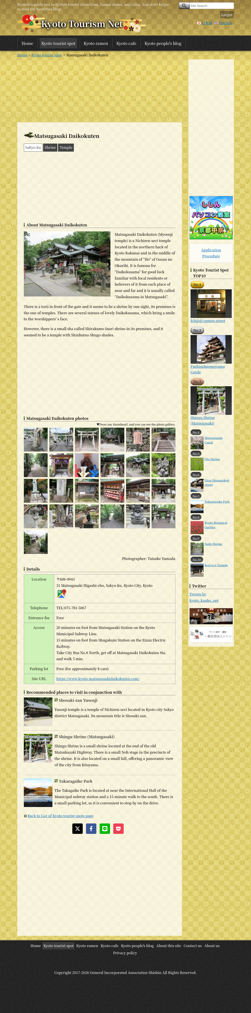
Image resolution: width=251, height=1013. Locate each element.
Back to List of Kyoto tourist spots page (61, 815)
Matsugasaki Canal (214, 439)
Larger (227, 14)
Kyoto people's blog (162, 43)
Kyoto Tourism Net (82, 23)
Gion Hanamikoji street (217, 482)
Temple (66, 147)
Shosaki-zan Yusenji (78, 700)
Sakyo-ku (33, 147)
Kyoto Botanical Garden (216, 524)
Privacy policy (125, 952)
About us (212, 945)
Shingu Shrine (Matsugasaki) (87, 736)
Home (27, 43)
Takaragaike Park (76, 781)
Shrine (50, 147)
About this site (168, 945)
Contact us (193, 945)
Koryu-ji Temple (216, 565)
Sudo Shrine (213, 544)
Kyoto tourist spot (58, 43)
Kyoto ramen (96, 43)
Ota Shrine (212, 459)
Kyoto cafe (126, 43)
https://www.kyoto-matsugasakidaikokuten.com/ (97, 678)
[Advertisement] (99, 89)
